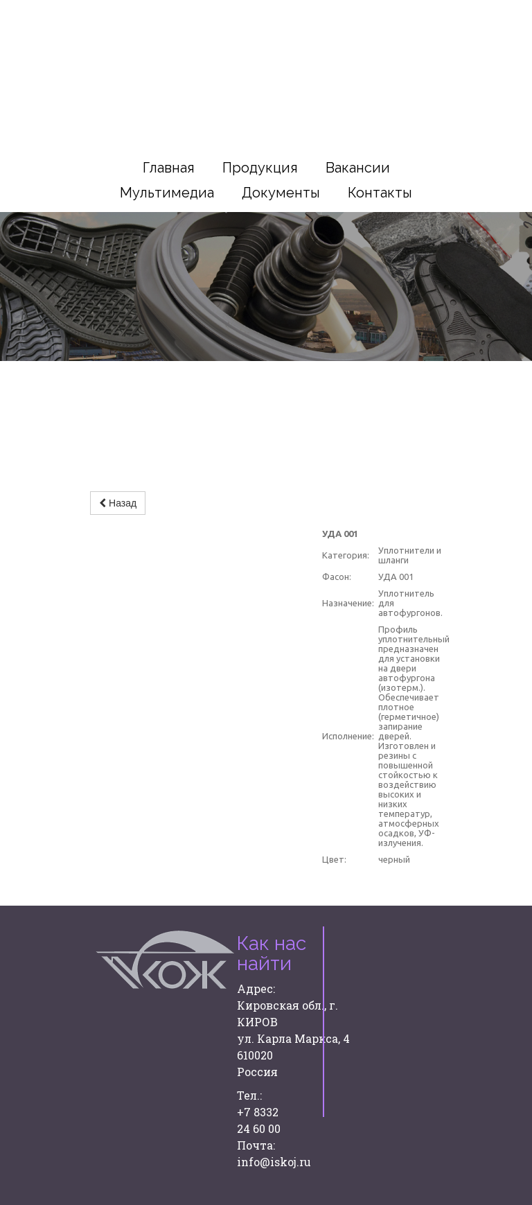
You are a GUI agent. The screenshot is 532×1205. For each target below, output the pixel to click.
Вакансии (358, 167)
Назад (117, 503)
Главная (169, 167)
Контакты (380, 192)
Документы (281, 192)
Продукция (260, 167)
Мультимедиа (167, 192)
